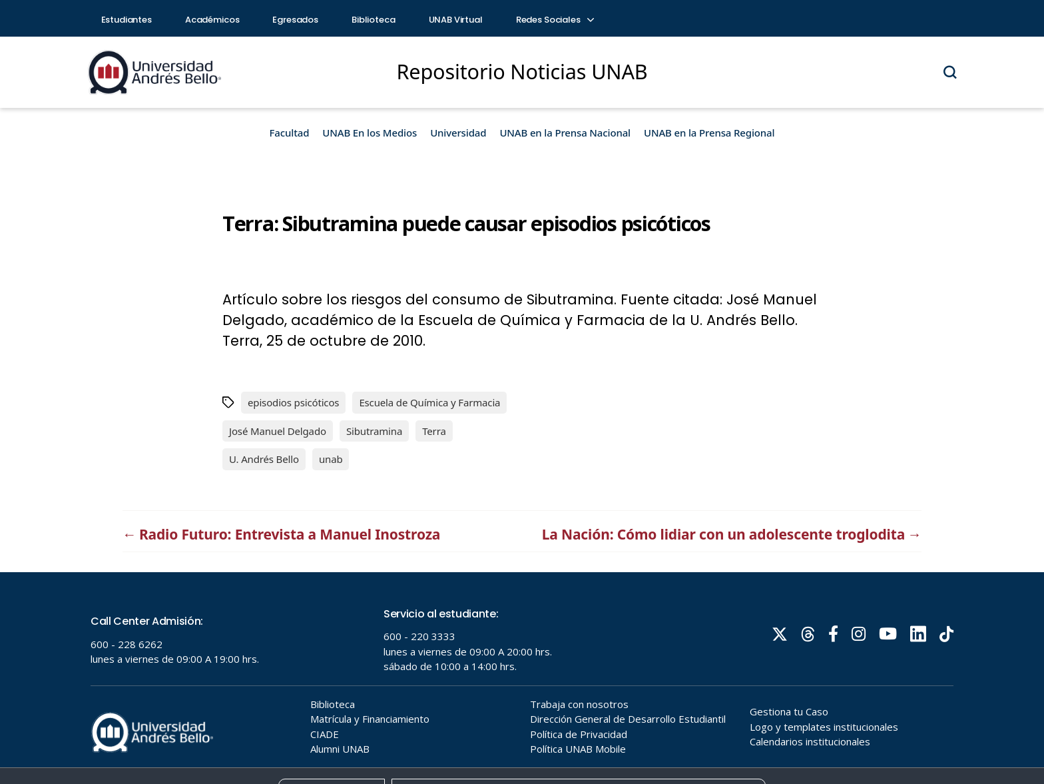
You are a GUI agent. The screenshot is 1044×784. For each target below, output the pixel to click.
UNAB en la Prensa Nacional (565, 132)
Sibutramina (374, 431)
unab (331, 459)
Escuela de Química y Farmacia (429, 402)
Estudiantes (126, 19)
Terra (434, 431)
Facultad (290, 132)
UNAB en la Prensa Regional (709, 132)
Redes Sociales (554, 19)
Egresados (295, 19)
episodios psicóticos (293, 402)
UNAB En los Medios (369, 132)
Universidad (458, 132)
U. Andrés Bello (264, 459)
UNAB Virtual (456, 19)
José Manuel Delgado (277, 431)
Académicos (212, 19)
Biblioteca (373, 19)
